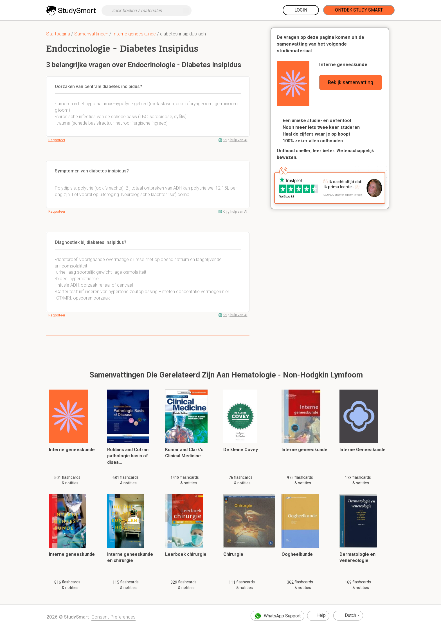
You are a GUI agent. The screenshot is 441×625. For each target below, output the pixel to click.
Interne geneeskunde (134, 34)
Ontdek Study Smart (359, 10)
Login (300, 10)
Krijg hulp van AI (235, 140)
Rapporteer (56, 140)
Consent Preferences (113, 617)
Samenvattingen (91, 34)
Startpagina (58, 34)
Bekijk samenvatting (350, 82)
